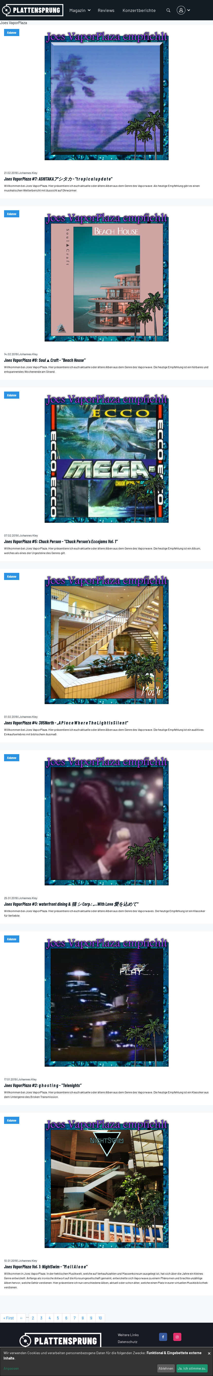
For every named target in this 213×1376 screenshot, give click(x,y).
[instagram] (177, 1337)
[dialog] (106, 1362)
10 (102, 1319)
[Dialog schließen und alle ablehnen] (209, 1351)
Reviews (106, 10)
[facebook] (163, 1337)
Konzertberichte (139, 10)
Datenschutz (127, 1341)
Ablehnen (166, 1368)
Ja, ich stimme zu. (192, 1368)
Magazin (77, 10)
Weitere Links (128, 1335)
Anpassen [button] (11, 1368)
